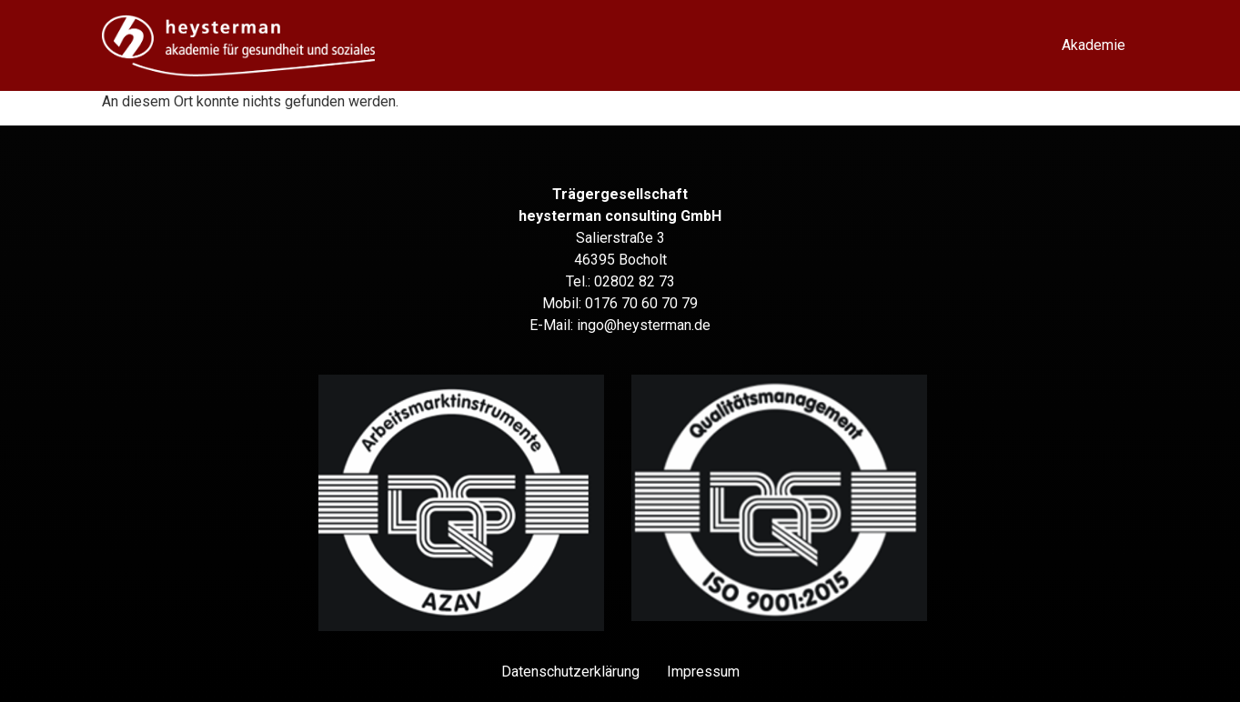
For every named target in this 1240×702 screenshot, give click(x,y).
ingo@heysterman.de (644, 325)
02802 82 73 (634, 281)
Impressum (703, 671)
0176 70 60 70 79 (641, 303)
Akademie (1093, 45)
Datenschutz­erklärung (570, 671)
